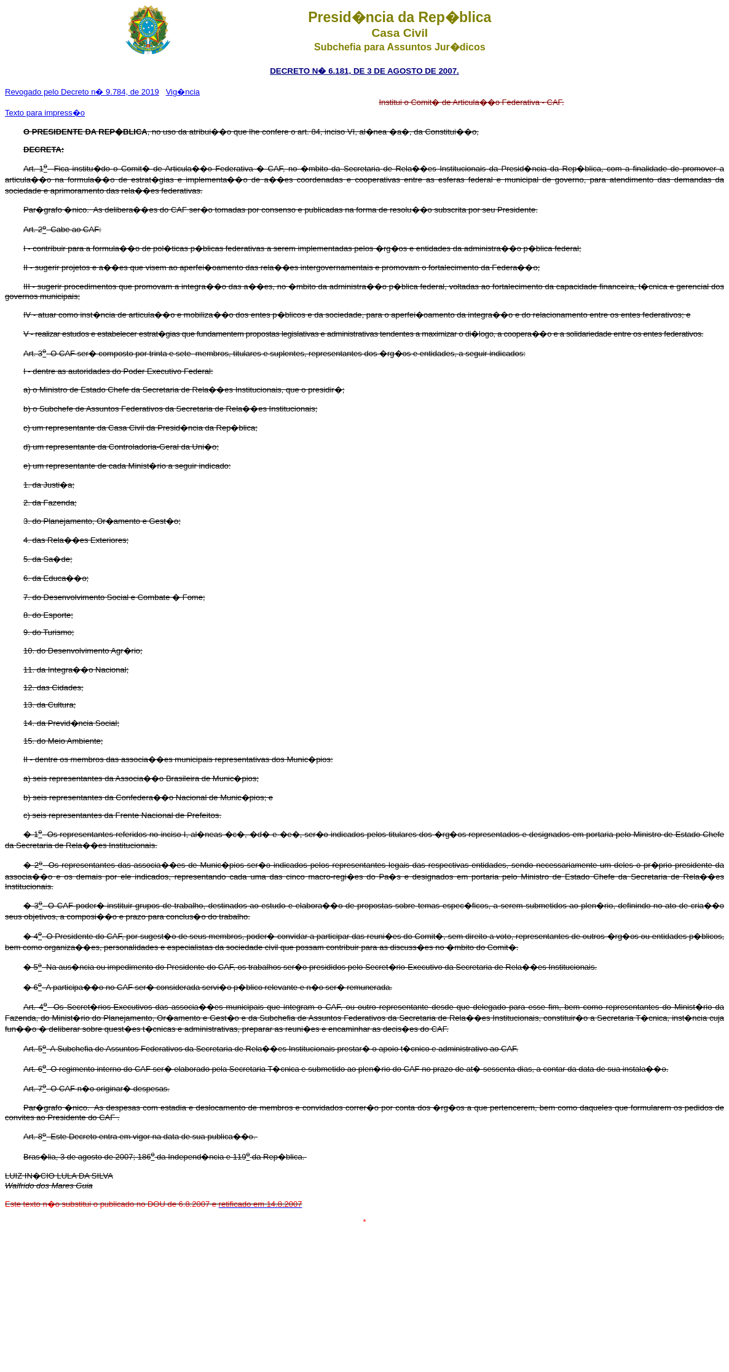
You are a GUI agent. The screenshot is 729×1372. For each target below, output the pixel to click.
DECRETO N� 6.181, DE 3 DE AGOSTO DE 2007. (364, 71)
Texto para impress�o (45, 112)
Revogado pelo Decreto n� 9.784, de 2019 (82, 91)
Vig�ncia (183, 91)
